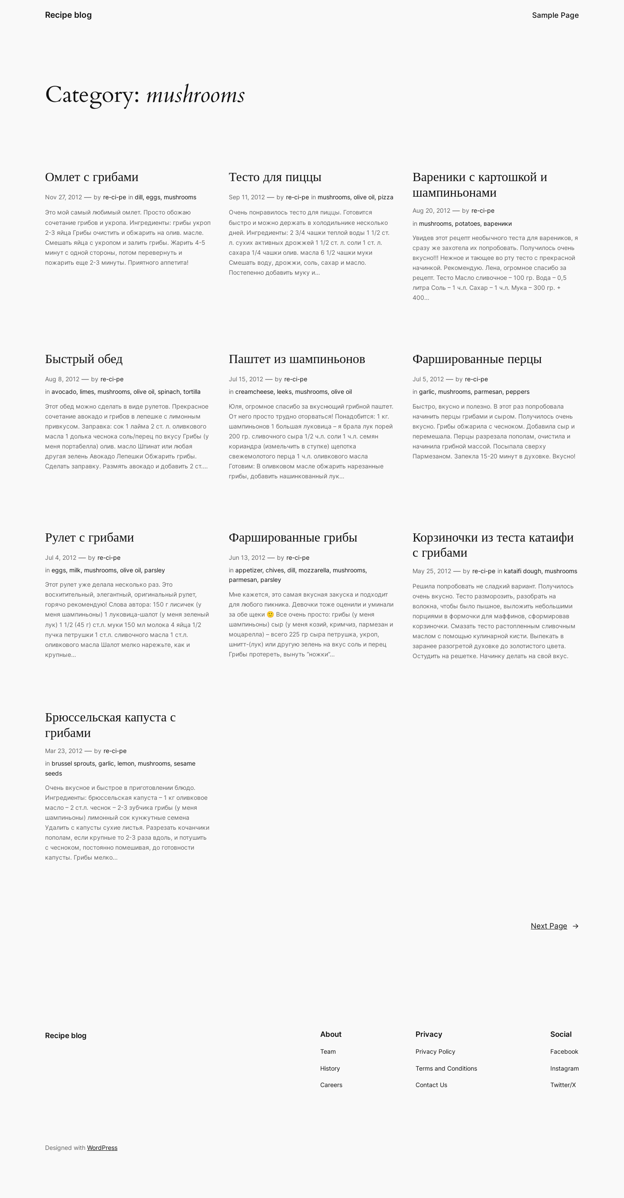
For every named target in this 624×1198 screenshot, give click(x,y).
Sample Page (555, 15)
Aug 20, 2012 (431, 210)
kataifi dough (522, 571)
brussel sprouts (73, 763)
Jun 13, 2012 (247, 557)
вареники (498, 223)
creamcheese (254, 391)
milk (75, 570)
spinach (169, 391)
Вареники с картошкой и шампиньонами (480, 185)
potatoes (467, 223)
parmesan (488, 391)
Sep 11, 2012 (247, 197)
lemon (125, 763)
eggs (153, 197)
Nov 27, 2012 (63, 197)
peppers (518, 391)
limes (87, 391)
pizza (385, 197)
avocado (64, 391)
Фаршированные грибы (293, 538)
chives (275, 570)
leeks (284, 391)
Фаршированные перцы (477, 359)
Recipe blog (68, 15)
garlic (427, 391)
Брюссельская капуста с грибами (110, 725)
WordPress (102, 1147)
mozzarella (314, 570)
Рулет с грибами (89, 538)
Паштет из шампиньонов (297, 359)
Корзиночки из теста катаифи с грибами (493, 545)
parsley (154, 570)
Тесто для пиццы (275, 177)
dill (139, 197)
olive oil (364, 197)
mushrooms (180, 197)
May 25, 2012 (432, 571)
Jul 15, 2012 (246, 379)
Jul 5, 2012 (428, 379)
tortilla (192, 391)
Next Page (555, 926)
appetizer (248, 570)
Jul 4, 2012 (60, 557)
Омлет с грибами (92, 177)
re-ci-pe (114, 197)
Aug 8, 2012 (62, 379)
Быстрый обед (84, 359)
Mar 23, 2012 (63, 750)
